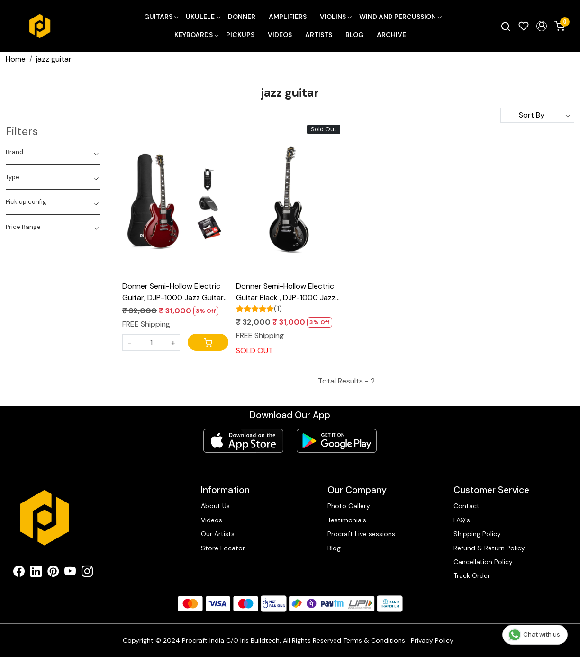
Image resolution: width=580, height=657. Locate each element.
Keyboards (196, 34)
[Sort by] (537, 115)
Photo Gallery (348, 506)
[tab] (53, 152)
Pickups (240, 34)
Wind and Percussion (400, 16)
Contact (466, 506)
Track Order (471, 575)
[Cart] (208, 342)
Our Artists (218, 533)
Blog (354, 34)
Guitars (161, 16)
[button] (542, 26)
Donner (241, 16)
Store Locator (223, 548)
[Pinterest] (53, 573)
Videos (280, 34)
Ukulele (203, 16)
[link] (506, 26)
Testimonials (346, 520)
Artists (318, 34)
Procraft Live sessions (361, 533)
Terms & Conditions (374, 640)
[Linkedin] (36, 573)
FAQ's (461, 520)
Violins (335, 16)
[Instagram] (87, 573)
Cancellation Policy (483, 561)
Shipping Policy (477, 533)
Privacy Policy (432, 640)
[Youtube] (70, 573)
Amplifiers (288, 16)
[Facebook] (19, 573)
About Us (215, 506)
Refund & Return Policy (489, 548)
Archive (391, 34)
